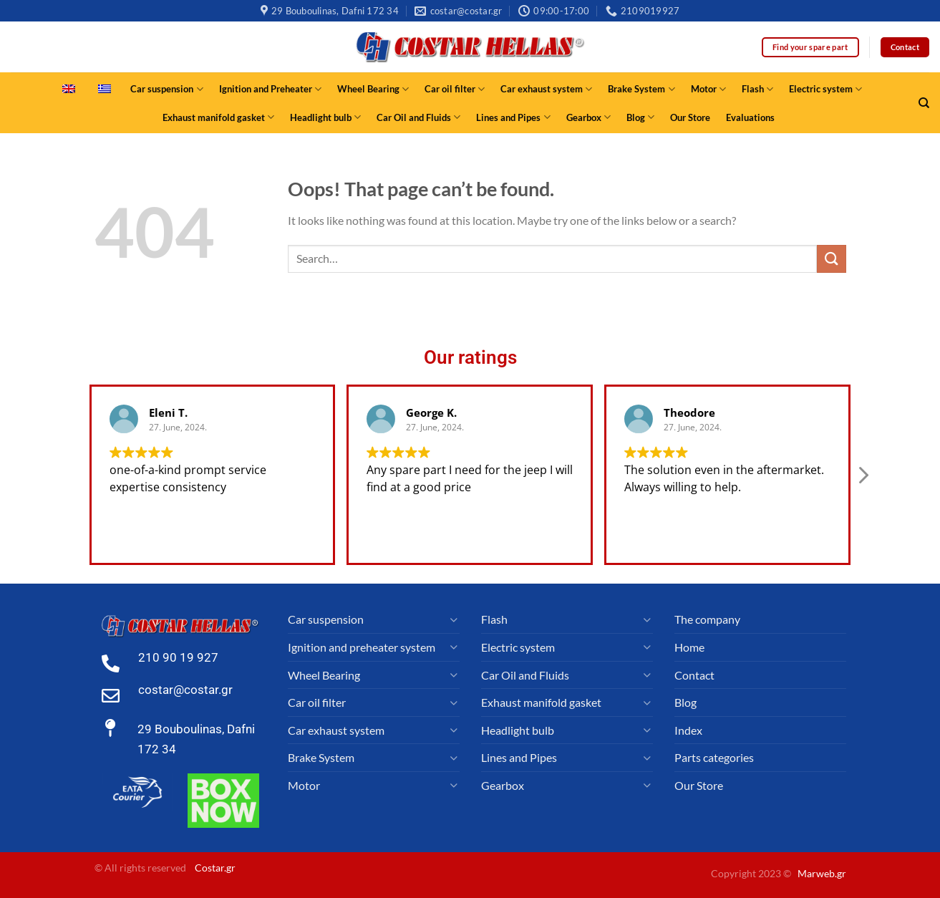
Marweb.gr (822, 873)
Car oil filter (455, 89)
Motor (708, 89)
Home (689, 647)
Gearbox (588, 117)
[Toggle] (454, 619)
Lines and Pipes (513, 117)
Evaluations (750, 117)
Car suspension (166, 89)
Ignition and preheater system (361, 647)
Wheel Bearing (373, 89)
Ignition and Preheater (270, 89)
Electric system (825, 89)
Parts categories (714, 757)
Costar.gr (215, 867)
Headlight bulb (325, 117)
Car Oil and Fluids (418, 117)
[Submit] (831, 259)
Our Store (690, 117)
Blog (640, 117)
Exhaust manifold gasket (218, 117)
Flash (757, 89)
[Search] (924, 103)
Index (688, 730)
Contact (694, 675)
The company (707, 619)
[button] (863, 487)
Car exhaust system (546, 89)
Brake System (641, 89)
